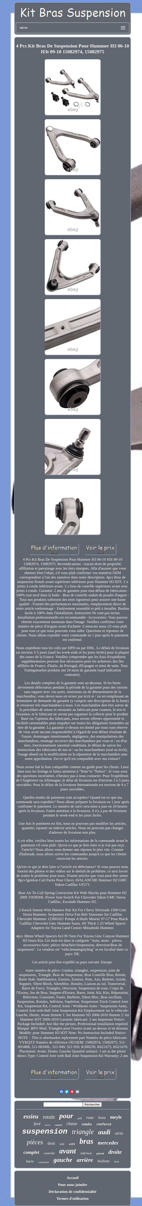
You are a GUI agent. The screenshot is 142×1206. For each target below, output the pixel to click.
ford (37, 1124)
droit (51, 1143)
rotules (87, 1124)
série (119, 1133)
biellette (103, 1161)
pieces (47, 1125)
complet (31, 1152)
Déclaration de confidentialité (72, 1192)
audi (104, 1132)
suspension (44, 1131)
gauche (62, 1159)
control (58, 1125)
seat (61, 1144)
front (101, 1118)
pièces (35, 1142)
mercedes (108, 1143)
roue (90, 1117)
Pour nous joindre (72, 1185)
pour (66, 1116)
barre (30, 1161)
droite (115, 1152)
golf (80, 1118)
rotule (49, 1117)
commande (43, 1162)
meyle (116, 1117)
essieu (31, 1116)
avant (67, 1151)
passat (100, 1153)
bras (86, 1141)
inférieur (86, 1153)
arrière (85, 1160)
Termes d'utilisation (73, 1198)
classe (72, 1123)
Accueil (73, 1178)
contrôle (49, 1153)
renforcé (103, 1124)
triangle (83, 1132)
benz (116, 1161)
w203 (72, 1144)
